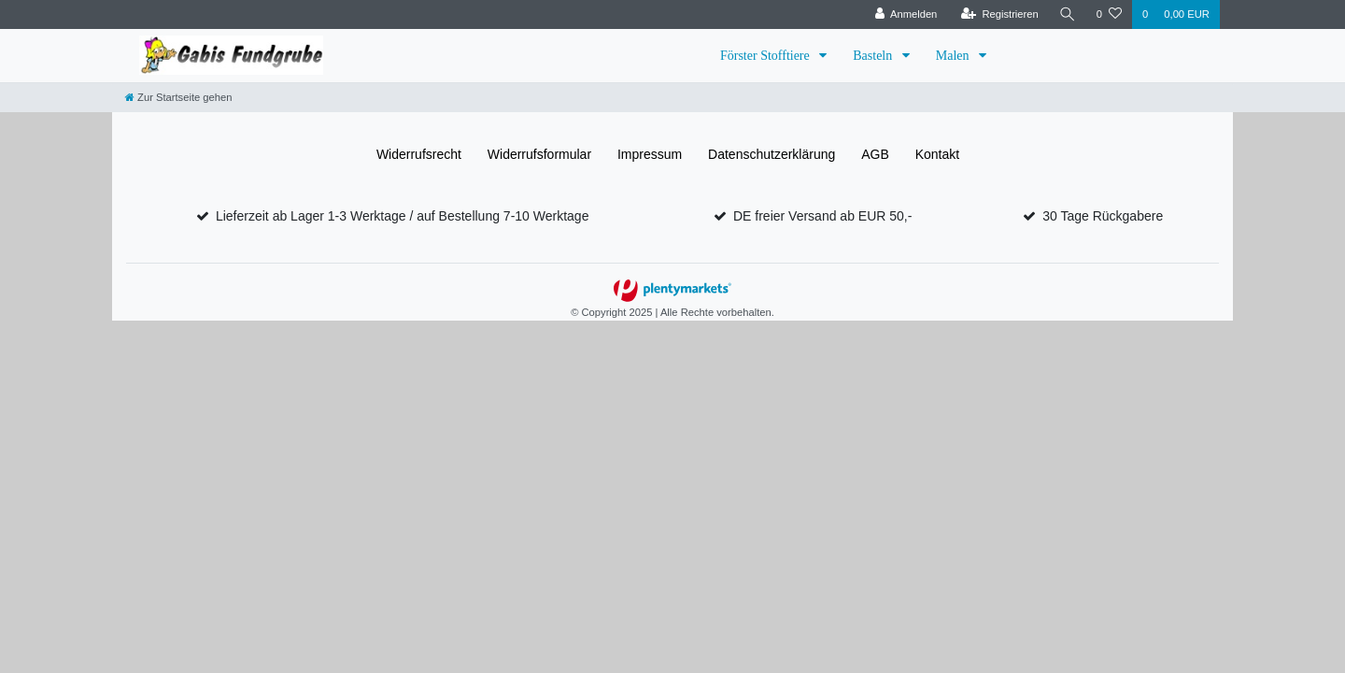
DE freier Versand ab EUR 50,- (822, 215)
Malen (954, 56)
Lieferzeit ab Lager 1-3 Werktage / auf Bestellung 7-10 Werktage (402, 215)
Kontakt (937, 154)
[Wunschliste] (1109, 14)
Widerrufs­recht (418, 154)
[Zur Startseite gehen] (178, 97)
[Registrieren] (999, 14)
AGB (875, 154)
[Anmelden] (905, 14)
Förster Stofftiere (766, 56)
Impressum (649, 154)
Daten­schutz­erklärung (771, 154)
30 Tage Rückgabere (1102, 215)
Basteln (874, 56)
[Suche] (1067, 14)
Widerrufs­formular (539, 154)
